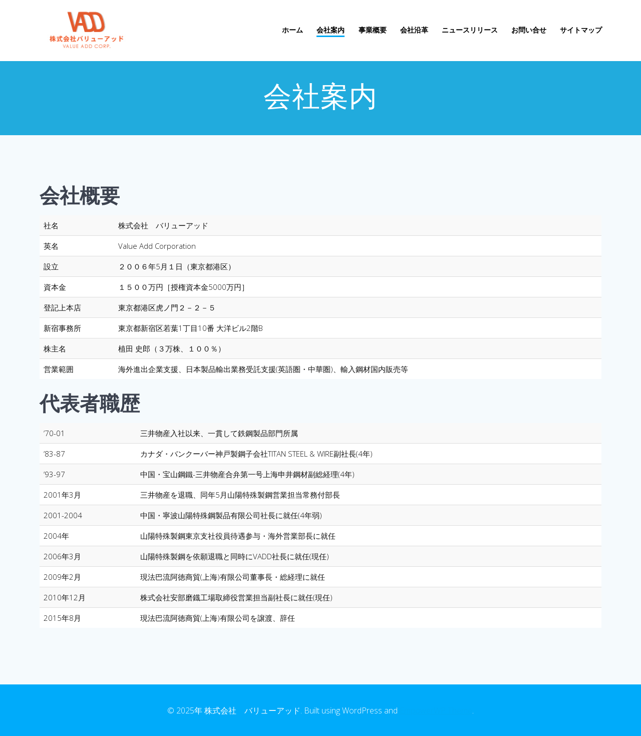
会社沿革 (414, 30)
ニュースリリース (470, 30)
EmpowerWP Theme (436, 710)
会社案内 (330, 30)
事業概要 (373, 30)
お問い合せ (528, 30)
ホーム (292, 30)
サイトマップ (581, 30)
